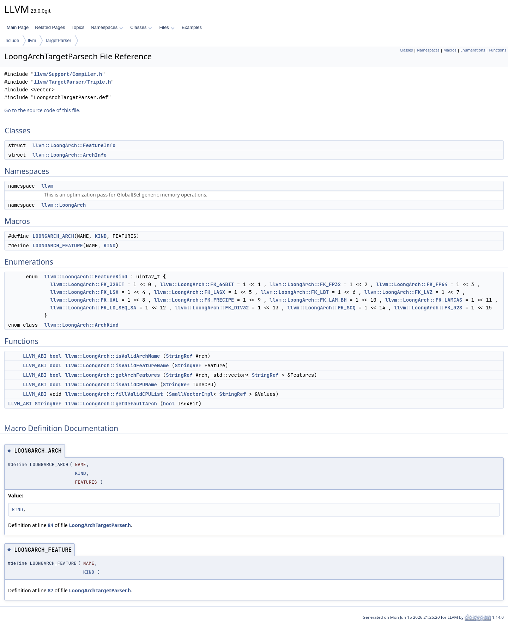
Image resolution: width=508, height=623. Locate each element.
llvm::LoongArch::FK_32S (428, 307)
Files (166, 27)
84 (50, 525)
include (12, 40)
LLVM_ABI (35, 356)
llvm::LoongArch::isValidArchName (112, 356)
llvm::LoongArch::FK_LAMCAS (423, 300)
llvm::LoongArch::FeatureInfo (73, 145)
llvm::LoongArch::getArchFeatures (112, 375)
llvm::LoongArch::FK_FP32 (305, 284)
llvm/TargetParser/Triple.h (72, 82)
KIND (101, 236)
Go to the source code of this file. (42, 110)
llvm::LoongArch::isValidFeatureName (117, 365)
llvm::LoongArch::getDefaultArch (111, 403)
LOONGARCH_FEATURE (57, 245)
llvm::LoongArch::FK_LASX (189, 292)
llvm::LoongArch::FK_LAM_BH (308, 300)
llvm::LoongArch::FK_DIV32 (212, 307)
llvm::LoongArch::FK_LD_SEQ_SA (93, 307)
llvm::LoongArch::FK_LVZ (398, 292)
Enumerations (472, 50)
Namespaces (107, 27)
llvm (32, 40)
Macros (449, 50)
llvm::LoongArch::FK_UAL (84, 300)
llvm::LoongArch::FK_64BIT (197, 284)
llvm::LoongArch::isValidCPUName (111, 384)
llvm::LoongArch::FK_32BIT (87, 284)
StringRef (179, 356)
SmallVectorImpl (191, 394)
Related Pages (50, 27)
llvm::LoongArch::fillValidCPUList (114, 394)
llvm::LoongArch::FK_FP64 (412, 284)
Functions (497, 50)
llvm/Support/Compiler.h (68, 74)
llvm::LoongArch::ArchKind (81, 325)
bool (56, 356)
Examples (192, 27)
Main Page (18, 27)
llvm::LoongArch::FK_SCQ (322, 307)
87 (50, 590)
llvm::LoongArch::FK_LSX (84, 292)
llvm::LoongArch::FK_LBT (295, 292)
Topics (77, 27)
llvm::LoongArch (63, 205)
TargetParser (58, 40)
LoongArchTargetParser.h (100, 525)
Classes (141, 27)
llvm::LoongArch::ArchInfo (69, 155)
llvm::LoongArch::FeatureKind (85, 276)
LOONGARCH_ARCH (53, 236)
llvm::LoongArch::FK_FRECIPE (194, 300)
